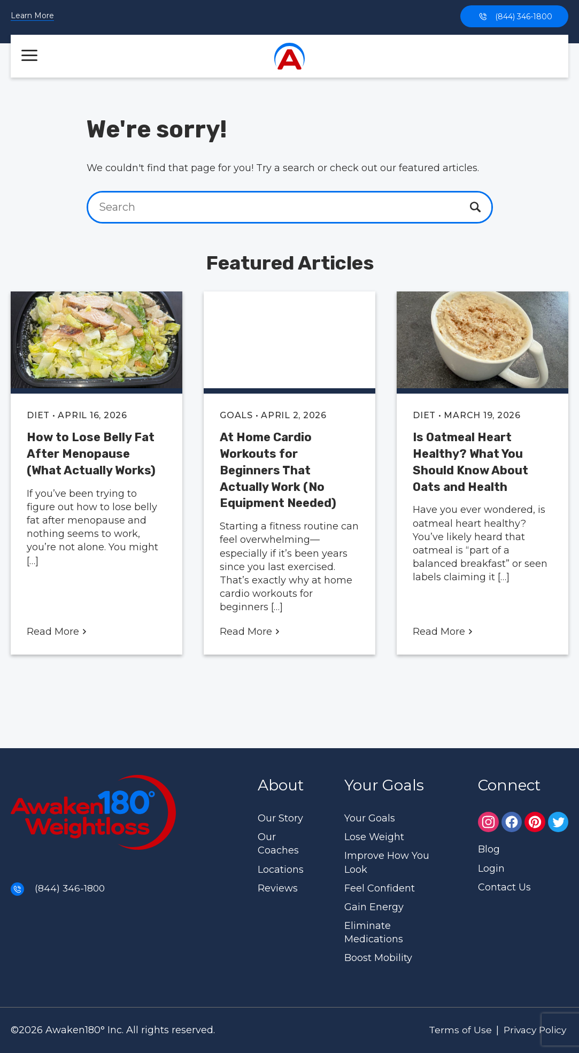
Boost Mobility (378, 958)
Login (491, 868)
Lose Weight (374, 837)
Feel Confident (379, 888)
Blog (489, 849)
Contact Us (504, 887)
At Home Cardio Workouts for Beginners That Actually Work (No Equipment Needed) (278, 470)
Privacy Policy (532, 1030)
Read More (57, 631)
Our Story (280, 818)
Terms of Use (453, 1030)
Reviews (278, 888)
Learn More (32, 16)
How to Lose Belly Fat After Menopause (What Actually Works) (91, 454)
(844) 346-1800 (514, 16)
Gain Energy (374, 907)
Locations (281, 869)
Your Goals (369, 818)
